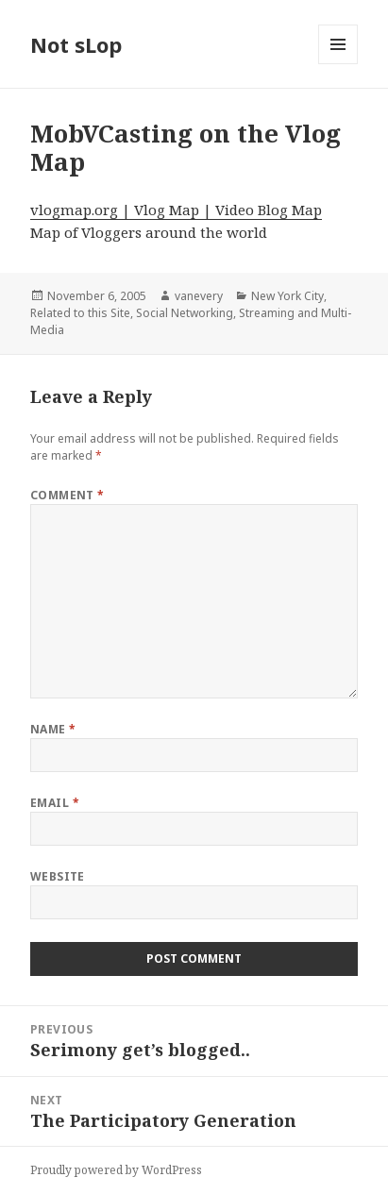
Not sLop (76, 44)
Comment (67, 495)
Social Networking (184, 313)
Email (54, 803)
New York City (287, 296)
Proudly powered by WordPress (116, 1170)
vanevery (199, 296)
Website (57, 876)
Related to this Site (80, 313)
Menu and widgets (338, 63)
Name (53, 729)
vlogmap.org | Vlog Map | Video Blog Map (176, 209)
